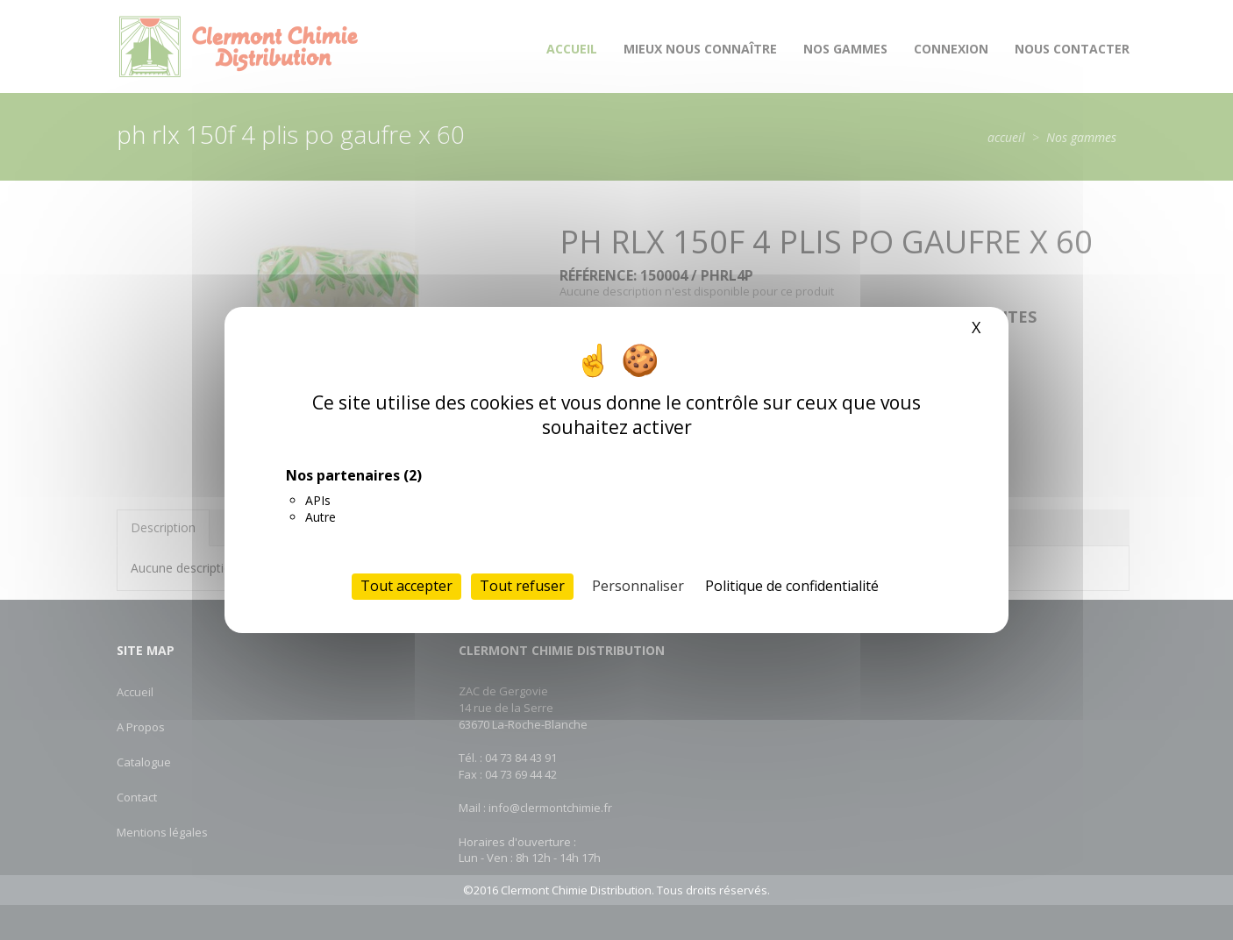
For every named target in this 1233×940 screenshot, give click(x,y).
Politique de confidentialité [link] (792, 585)
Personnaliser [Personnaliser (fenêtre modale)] (638, 585)
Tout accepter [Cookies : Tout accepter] (406, 585)
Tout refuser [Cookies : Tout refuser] (522, 585)
